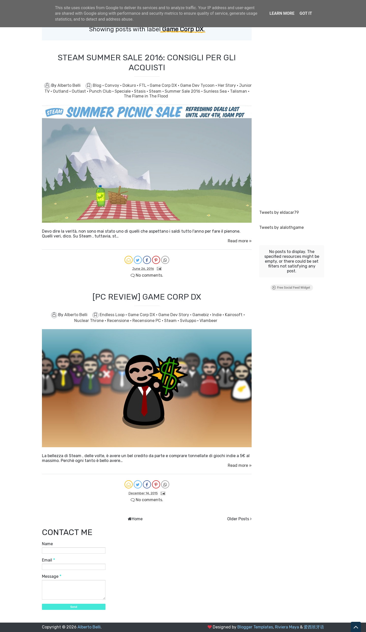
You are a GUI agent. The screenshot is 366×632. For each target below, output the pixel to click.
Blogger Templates (255, 627)
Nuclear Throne (89, 320)
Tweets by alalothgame (281, 227)
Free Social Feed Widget (291, 288)
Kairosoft (234, 314)
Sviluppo (188, 320)
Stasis (140, 91)
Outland (61, 91)
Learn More (281, 13)
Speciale (123, 91)
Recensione (118, 320)
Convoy (112, 85)
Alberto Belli (89, 627)
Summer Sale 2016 (183, 91)
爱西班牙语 (314, 627)
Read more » (240, 240)
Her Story (227, 85)
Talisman (239, 91)
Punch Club (100, 91)
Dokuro (130, 85)
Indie (217, 314)
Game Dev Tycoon (198, 85)
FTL (143, 85)
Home (137, 518)
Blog (97, 85)
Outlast (79, 91)
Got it (305, 13)
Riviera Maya (287, 627)
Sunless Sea (216, 91)
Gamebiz (201, 314)
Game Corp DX (164, 85)
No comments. (147, 275)
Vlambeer (208, 320)
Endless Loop (113, 314)
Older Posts (238, 518)
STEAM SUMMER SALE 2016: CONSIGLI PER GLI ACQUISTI (147, 62)
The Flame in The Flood (146, 96)
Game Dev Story (174, 314)
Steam (155, 91)
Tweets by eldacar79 (279, 212)
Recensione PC (147, 320)
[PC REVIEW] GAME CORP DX (147, 297)
